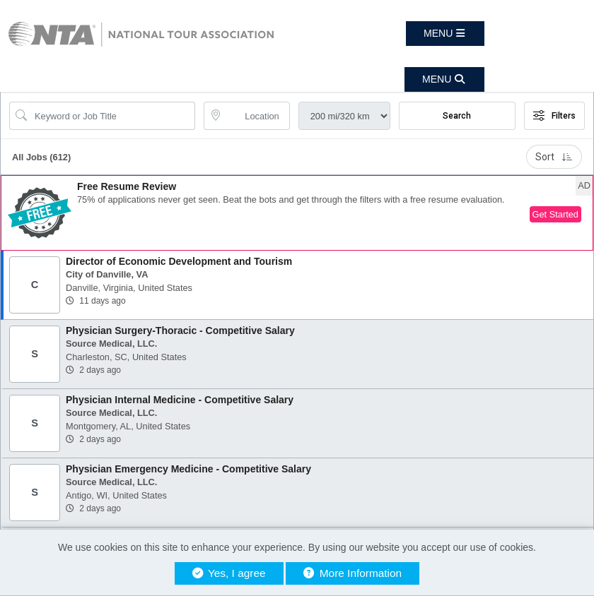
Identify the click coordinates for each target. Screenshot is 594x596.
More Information (352, 573)
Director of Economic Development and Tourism (179, 261)
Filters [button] (554, 115)
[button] (445, 33)
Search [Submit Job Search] (457, 116)
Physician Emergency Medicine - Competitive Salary (188, 469)
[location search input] (256, 116)
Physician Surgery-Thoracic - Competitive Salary (180, 330)
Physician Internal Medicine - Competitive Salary (179, 399)
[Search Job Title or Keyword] (112, 116)
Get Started (555, 214)
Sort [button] (554, 156)
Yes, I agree (229, 573)
